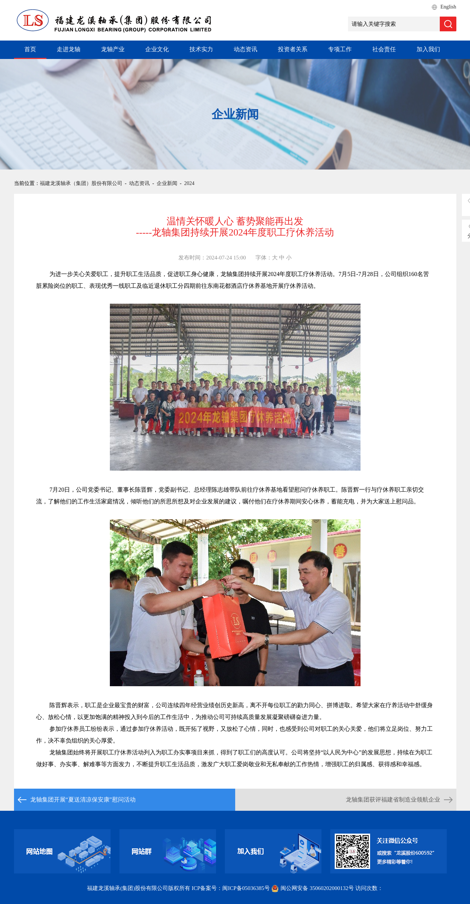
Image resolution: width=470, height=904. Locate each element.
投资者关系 (292, 49)
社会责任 (384, 49)
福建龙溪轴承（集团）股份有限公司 (81, 183)
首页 (30, 49)
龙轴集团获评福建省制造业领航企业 (393, 799)
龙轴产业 (113, 49)
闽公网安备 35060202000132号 (313, 888)
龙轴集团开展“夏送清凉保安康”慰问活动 (83, 799)
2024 (189, 183)
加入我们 (428, 49)
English (448, 7)
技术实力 (201, 49)
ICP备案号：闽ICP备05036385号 (231, 888)
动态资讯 (245, 49)
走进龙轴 (68, 49)
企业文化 (157, 49)
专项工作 (340, 49)
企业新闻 (167, 183)
